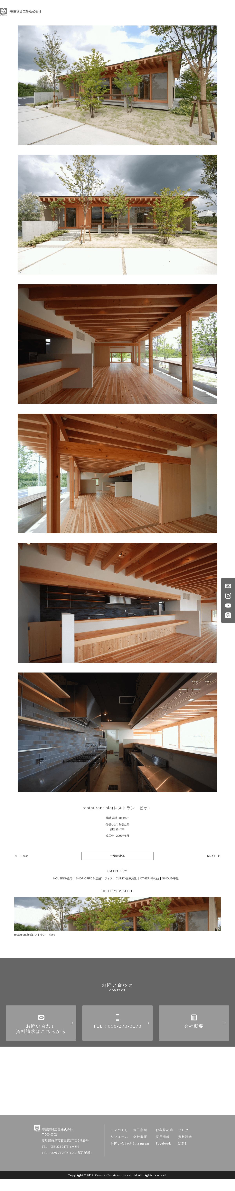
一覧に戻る (117, 849)
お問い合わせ (121, 1156)
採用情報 (163, 1150)
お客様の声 (164, 1143)
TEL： (117, 1034)
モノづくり (119, 1143)
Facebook (163, 1156)
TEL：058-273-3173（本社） (61, 1160)
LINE (182, 1156)
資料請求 (185, 1150)
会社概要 (194, 1034)
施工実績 (140, 1143)
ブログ (183, 1143)
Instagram (141, 1156)
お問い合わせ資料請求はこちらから (41, 1037)
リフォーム (119, 1150)
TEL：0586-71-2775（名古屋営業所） (67, 1166)
